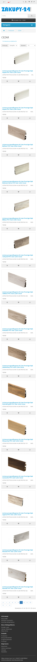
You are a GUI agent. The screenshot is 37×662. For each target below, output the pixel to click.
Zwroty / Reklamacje (6, 629)
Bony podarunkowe (6, 637)
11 (3, 605)
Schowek (3, 650)
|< (3, 602)
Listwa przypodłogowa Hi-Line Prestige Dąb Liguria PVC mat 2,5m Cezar (17, 513)
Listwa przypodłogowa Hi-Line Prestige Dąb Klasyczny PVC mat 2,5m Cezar (17, 440)
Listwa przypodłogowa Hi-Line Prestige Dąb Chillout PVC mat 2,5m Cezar (17, 292)
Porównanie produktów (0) (9, 41)
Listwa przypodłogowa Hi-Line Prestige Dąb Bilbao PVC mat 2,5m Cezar (17, 219)
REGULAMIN (4, 618)
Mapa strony (4, 631)
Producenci (4, 636)
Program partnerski (6, 639)
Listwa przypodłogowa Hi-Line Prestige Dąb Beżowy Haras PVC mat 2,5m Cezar (17, 182)
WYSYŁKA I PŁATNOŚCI (7, 620)
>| (9, 605)
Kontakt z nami (5, 627)
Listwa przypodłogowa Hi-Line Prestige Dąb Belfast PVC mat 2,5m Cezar (17, 145)
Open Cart (12, 658)
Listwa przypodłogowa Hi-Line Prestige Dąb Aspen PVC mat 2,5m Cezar (17, 71)
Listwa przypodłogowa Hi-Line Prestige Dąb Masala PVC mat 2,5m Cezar (17, 550)
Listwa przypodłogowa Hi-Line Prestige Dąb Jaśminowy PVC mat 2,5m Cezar (17, 366)
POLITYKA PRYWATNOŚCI (7, 622)
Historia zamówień (6, 648)
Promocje (3, 641)
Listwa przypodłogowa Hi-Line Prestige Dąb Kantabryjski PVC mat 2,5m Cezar (17, 403)
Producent (11, 30)
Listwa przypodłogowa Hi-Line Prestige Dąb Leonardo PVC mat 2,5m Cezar (17, 477)
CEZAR (19, 30)
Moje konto (4, 646)
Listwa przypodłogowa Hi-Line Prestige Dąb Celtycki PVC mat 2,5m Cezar (17, 256)
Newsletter (4, 652)
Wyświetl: (23, 45)
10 (30, 602)
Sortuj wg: (4, 45)
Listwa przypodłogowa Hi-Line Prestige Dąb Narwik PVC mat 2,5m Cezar (17, 587)
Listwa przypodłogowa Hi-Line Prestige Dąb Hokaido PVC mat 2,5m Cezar (17, 329)
